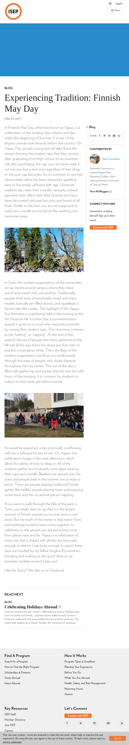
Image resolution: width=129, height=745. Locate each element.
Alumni (68, 694)
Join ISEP (10, 725)
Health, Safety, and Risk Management (84, 683)
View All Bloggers (101, 191)
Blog (9, 88)
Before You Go (72, 672)
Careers (9, 730)
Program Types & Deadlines (79, 661)
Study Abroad (12, 677)
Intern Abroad (12, 683)
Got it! (117, 738)
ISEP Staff (10, 714)
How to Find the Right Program (22, 667)
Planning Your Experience (78, 667)
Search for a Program (16, 661)
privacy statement (12, 741)
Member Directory (15, 719)
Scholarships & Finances (17, 672)
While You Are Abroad (77, 677)
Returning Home (73, 688)
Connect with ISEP (103, 227)
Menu (115, 10)
